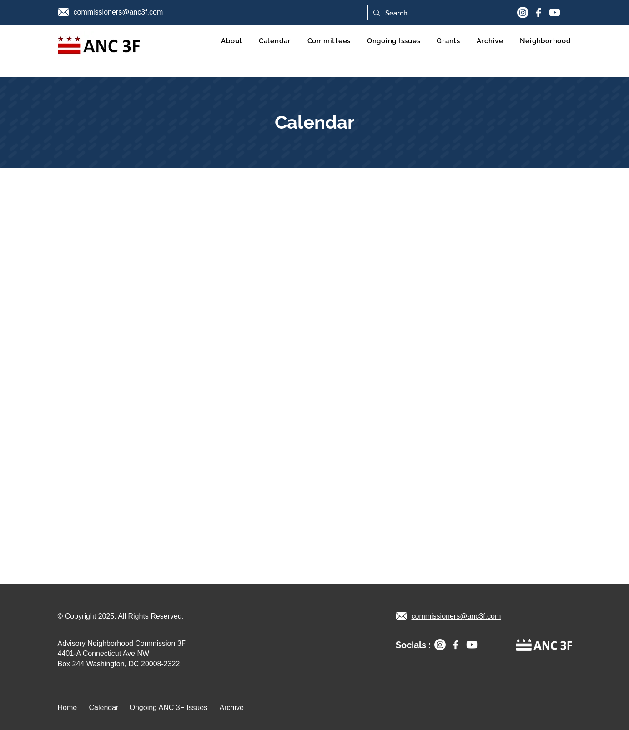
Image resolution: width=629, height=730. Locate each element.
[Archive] (233, 708)
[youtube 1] (554, 12)
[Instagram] (522, 12)
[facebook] (538, 12)
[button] (545, 40)
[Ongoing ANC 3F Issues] (171, 708)
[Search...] (436, 13)
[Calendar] (105, 708)
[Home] (69, 708)
